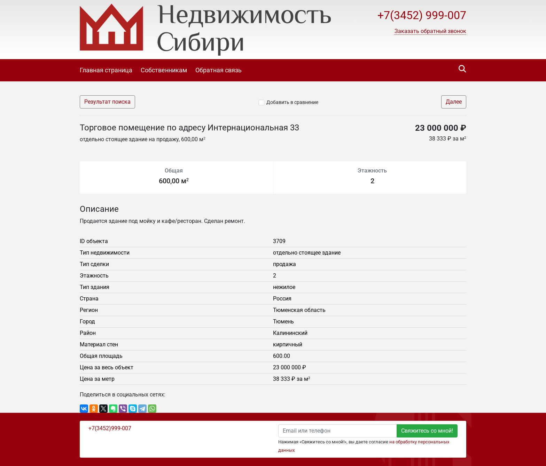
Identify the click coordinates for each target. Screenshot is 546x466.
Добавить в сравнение (292, 102)
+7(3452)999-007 (109, 428)
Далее (454, 101)
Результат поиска (107, 101)
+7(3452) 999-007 (421, 15)
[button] (430, 31)
